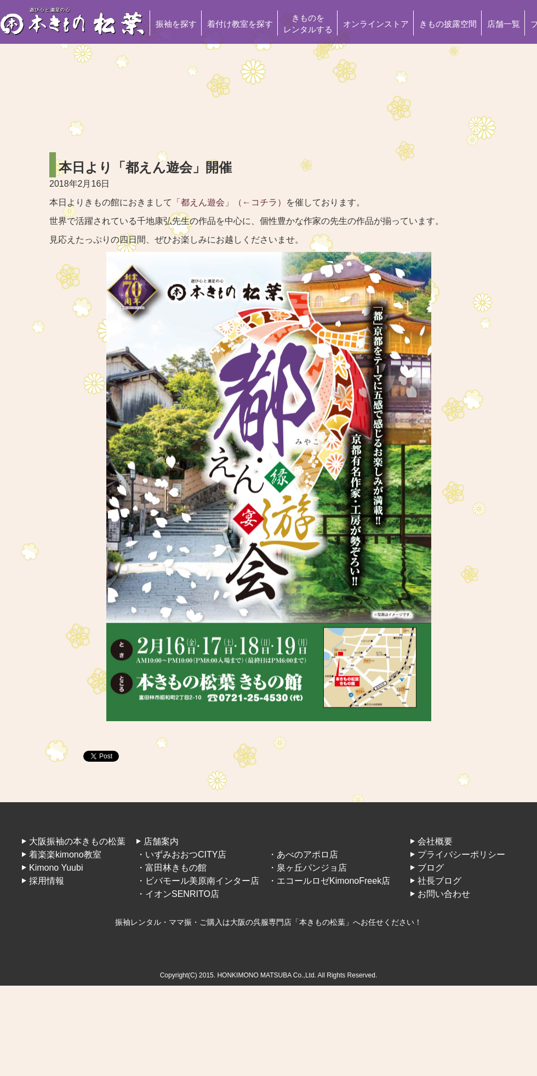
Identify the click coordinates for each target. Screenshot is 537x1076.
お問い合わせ (444, 894)
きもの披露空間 (448, 23)
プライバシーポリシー (461, 854)
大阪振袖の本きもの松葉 (77, 841)
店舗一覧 (503, 23)
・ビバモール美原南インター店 (197, 880)
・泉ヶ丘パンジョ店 (307, 867)
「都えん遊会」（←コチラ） (229, 202)
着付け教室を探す (240, 23)
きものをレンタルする (308, 23)
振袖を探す (176, 23)
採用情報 (46, 880)
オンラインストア (376, 23)
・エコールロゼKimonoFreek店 (329, 880)
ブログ (431, 867)
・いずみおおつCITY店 (181, 854)
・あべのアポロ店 (303, 854)
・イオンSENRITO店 (177, 894)
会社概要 (435, 841)
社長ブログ (439, 880)
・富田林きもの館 (171, 867)
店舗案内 (161, 841)
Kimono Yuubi (56, 867)
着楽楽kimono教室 (65, 854)
